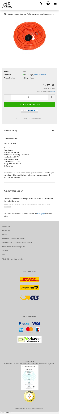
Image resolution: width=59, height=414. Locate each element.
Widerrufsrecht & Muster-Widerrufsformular (17, 242)
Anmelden (7, 207)
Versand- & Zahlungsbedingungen (13, 238)
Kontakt (4, 234)
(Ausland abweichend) (39, 75)
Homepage (41, 214)
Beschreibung (10, 130)
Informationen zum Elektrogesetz (13, 247)
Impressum (6, 230)
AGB (3, 255)
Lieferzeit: (7, 75)
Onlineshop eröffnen (22, 408)
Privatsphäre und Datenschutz (12, 259)
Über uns (5, 251)
